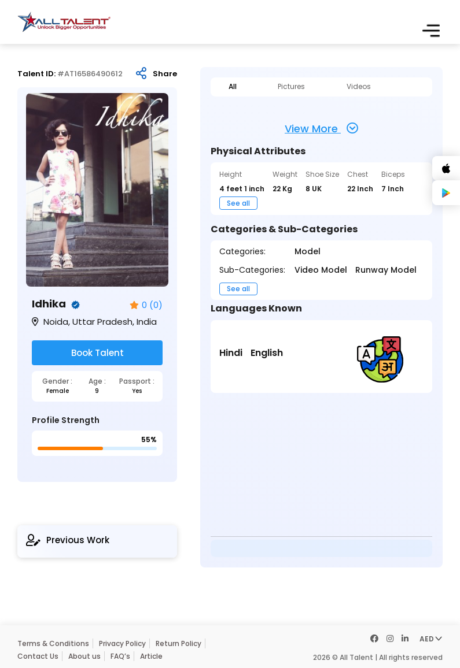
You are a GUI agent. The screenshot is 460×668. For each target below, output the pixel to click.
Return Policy (178, 643)
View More (321, 128)
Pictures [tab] (291, 86)
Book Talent (97, 353)
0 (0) (146, 305)
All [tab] (233, 86)
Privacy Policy (122, 643)
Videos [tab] (359, 86)
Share (165, 74)
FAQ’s (120, 656)
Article (151, 656)
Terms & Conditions (53, 643)
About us (84, 656)
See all (238, 203)
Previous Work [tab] (67, 540)
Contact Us (37, 656)
